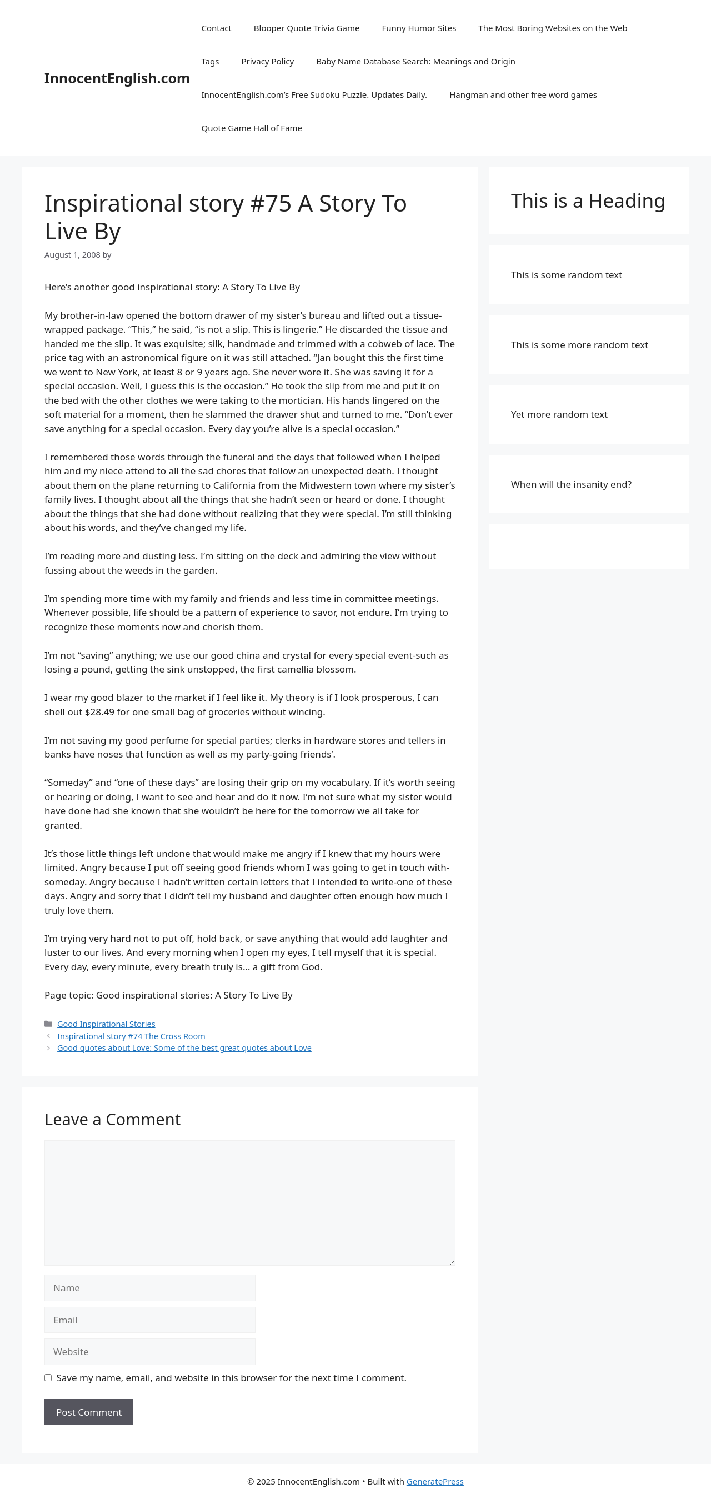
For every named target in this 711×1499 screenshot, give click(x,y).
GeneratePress (435, 1481)
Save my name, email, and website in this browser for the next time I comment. (232, 1377)
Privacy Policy (267, 61)
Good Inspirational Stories (106, 1024)
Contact (216, 27)
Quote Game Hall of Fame (251, 127)
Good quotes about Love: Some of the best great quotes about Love (184, 1047)
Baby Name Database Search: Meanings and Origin (415, 61)
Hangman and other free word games (523, 94)
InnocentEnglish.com (117, 77)
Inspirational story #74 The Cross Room (131, 1036)
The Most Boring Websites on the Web (552, 27)
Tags (210, 61)
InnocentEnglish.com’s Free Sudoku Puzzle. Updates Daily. (314, 94)
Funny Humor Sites (419, 27)
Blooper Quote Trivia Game (307, 27)
